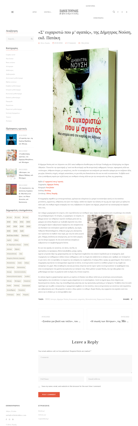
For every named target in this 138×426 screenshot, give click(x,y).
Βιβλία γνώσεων (11, 82)
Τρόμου (8, 117)
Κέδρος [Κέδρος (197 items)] (27, 263)
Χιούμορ (9, 121)
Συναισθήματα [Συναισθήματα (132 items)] (11, 290)
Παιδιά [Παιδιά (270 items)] (9, 285)
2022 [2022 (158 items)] (15, 231)
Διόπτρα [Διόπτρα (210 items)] (9, 249)
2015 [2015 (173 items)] (21, 222)
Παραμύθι (9, 101)
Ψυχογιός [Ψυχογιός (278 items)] (25, 294)
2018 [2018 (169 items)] (15, 226)
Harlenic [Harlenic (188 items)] (25, 235)
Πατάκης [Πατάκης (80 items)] (16, 285)
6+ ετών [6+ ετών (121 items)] (17, 217)
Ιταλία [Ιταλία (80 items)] (19, 263)
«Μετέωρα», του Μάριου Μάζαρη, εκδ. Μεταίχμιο (26, 175)
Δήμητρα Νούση (62, 299)
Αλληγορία (9, 66)
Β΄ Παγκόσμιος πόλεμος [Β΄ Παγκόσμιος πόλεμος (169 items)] (14, 245)
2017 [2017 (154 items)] (8, 226)
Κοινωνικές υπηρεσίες (77, 299)
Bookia (126, 12)
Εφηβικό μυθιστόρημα (13, 86)
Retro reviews (10, 62)
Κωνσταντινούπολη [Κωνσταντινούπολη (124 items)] (20, 272)
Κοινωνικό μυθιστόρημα (14, 93)
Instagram (122, 12)
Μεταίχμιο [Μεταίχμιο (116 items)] (18, 281)
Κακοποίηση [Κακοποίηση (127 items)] (10, 267)
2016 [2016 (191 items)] (28, 222)
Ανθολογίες (9, 70)
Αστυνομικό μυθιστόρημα (14, 78)
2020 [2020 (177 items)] (28, 226)
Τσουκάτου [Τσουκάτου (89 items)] (21, 290)
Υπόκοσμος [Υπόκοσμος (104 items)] (10, 294)
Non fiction (85, 43)
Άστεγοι (53, 299)
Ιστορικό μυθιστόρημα (13, 90)
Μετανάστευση (90, 299)
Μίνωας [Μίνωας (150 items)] (9, 281)
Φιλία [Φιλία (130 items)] (18, 294)
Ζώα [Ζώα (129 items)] (21, 254)
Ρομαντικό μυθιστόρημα (14, 109)
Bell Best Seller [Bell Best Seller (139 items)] (13, 235)
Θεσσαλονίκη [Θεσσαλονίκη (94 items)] (11, 263)
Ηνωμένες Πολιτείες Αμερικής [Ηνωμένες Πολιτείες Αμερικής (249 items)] (15, 258)
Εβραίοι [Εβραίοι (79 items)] (17, 249)
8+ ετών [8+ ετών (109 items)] (25, 217)
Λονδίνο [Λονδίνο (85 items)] (27, 276)
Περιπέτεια (9, 105)
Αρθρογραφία (10, 74)
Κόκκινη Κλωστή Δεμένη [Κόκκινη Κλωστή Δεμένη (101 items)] (14, 276)
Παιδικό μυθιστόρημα (13, 97)
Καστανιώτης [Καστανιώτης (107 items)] (21, 267)
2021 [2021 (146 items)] (8, 231)
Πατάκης (108, 299)
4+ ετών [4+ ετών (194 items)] (9, 217)
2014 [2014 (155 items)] (15, 222)
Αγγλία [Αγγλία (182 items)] (9, 240)
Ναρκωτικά (101, 299)
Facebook (6, 419)
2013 (47, 299)
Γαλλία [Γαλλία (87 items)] (26, 245)
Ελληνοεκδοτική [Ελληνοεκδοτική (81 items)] (11, 254)
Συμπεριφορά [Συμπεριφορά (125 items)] (26, 285)
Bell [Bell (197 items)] (21, 231)
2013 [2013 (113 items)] (8, 222)
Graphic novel (10, 55)
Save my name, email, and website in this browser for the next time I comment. (71, 386)
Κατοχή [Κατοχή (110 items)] (9, 272)
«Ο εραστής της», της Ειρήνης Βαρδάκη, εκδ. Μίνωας (26, 141)
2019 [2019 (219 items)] (21, 226)
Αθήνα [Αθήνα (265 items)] (16, 240)
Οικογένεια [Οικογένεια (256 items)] (27, 281)
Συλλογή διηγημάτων (13, 113)
